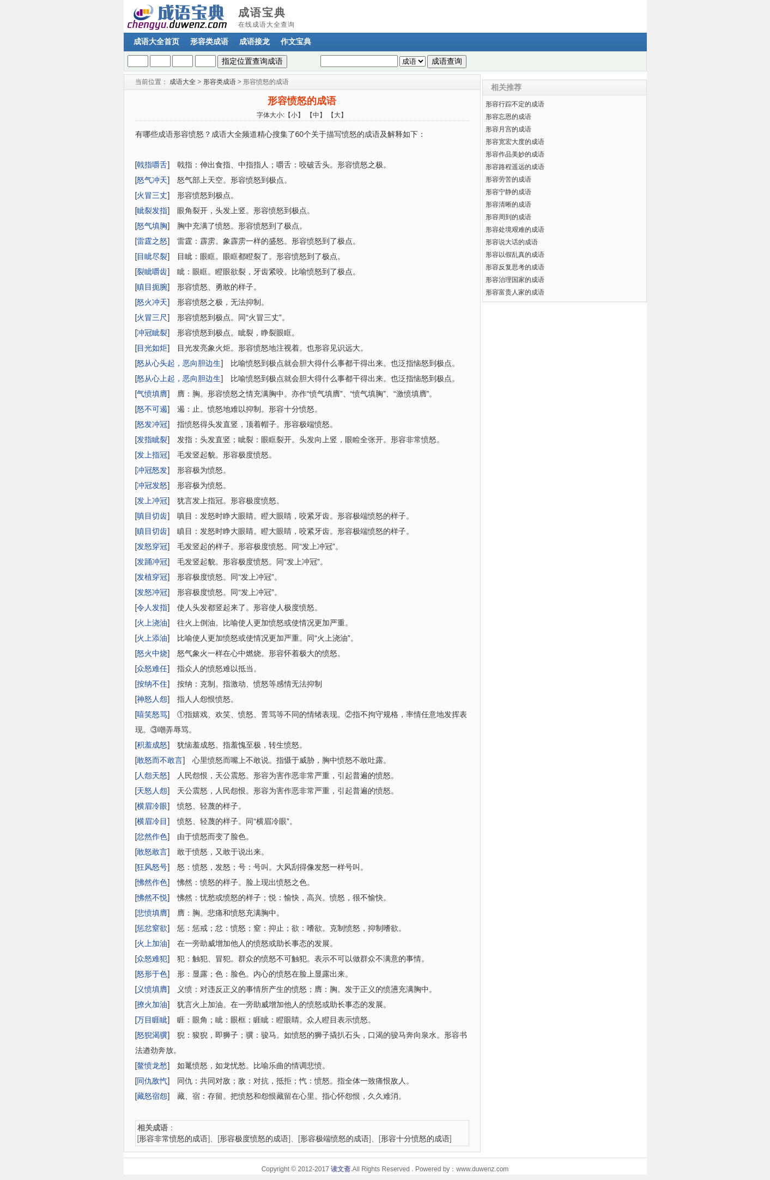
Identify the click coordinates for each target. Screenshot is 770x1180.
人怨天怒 (152, 775)
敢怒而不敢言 (160, 760)
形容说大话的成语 (512, 242)
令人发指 (152, 607)
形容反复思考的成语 (515, 267)
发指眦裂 (152, 439)
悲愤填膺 (152, 912)
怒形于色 (152, 974)
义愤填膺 (152, 989)
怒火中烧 (152, 653)
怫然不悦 (152, 897)
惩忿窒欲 (152, 928)
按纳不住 (152, 683)
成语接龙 (254, 41)
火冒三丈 (152, 195)
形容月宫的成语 (508, 129)
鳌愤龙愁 (152, 1065)
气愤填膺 (152, 393)
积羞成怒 (152, 744)
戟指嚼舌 (152, 164)
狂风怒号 (152, 867)
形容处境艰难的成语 (515, 229)
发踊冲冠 (152, 561)
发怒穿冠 (152, 546)
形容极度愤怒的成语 (254, 1138)
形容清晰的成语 (508, 204)
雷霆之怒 (152, 241)
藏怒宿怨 (152, 1096)
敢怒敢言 (152, 851)
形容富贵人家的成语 (515, 292)
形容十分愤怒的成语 (415, 1138)
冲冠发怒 (152, 485)
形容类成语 (209, 41)
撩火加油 (152, 1004)
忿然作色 (152, 836)
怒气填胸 (152, 225)
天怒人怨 (152, 790)
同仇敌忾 (152, 1080)
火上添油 (152, 638)
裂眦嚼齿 (152, 271)
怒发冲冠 (152, 424)
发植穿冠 (152, 577)
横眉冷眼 (152, 806)
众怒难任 (152, 668)
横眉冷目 (152, 821)
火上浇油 (152, 622)
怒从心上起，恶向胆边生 (179, 378)
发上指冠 (152, 454)
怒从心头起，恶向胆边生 (179, 363)
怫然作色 (152, 882)
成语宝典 (262, 13)
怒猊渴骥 (152, 1035)
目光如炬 (152, 348)
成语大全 (182, 82)
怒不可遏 (152, 409)
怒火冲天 (152, 302)
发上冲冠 (152, 500)
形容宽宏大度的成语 (515, 142)
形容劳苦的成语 (508, 179)
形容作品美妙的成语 (515, 154)
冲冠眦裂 (152, 332)
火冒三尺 (152, 317)
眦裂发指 (152, 210)
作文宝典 (296, 41)
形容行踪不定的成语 (515, 104)
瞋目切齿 (152, 531)
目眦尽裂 (152, 256)
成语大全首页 (156, 41)
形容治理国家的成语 (515, 280)
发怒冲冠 (152, 592)
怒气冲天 (152, 180)
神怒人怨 (152, 699)
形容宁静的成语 (508, 192)
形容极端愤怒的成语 (334, 1138)
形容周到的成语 (508, 217)
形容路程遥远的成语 (515, 167)
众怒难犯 (152, 958)
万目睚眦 (152, 1019)
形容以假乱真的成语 (515, 254)
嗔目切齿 (152, 515)
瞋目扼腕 (152, 286)
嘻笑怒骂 (152, 714)
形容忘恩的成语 (508, 117)
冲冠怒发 (152, 470)
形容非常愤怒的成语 (173, 1138)
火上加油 (152, 943)
